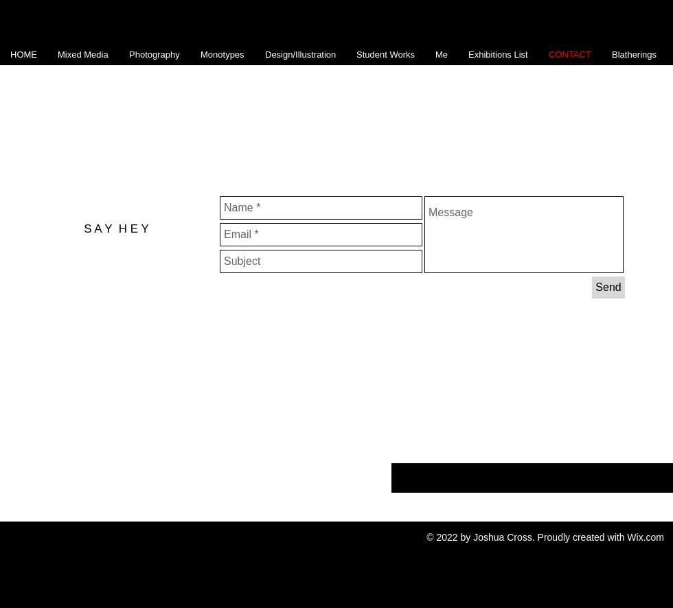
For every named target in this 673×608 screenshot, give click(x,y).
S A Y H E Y (116, 228)
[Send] (608, 288)
